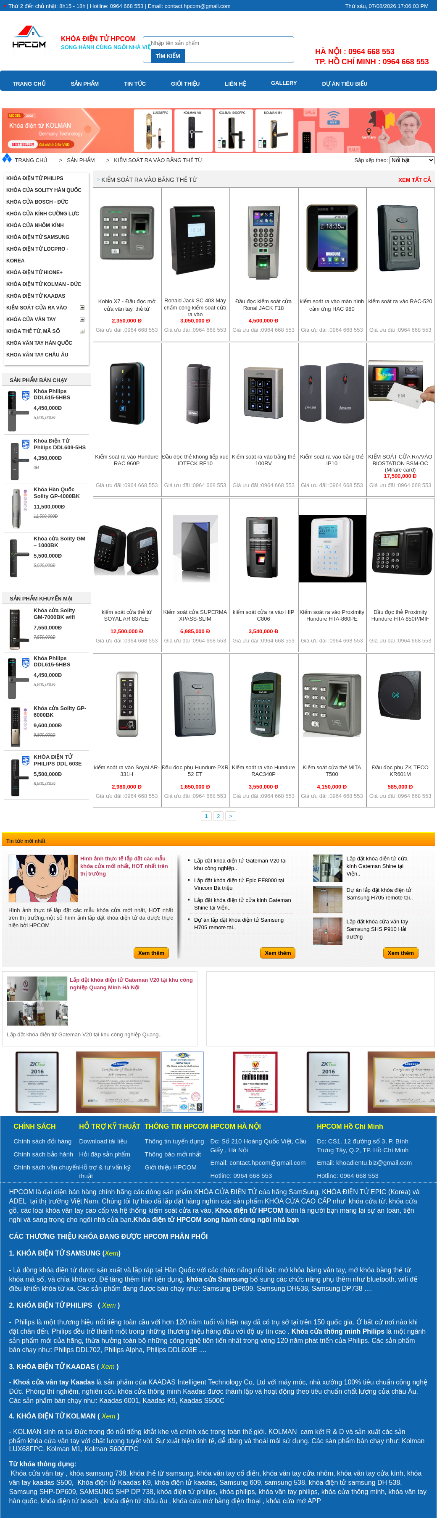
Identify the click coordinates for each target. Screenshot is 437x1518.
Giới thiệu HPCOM (171, 1167)
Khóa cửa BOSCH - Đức (37, 202)
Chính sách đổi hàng (42, 1141)
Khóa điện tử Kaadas (35, 296)
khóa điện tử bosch (69, 1501)
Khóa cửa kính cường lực (42, 214)
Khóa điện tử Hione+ (34, 272)
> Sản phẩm (75, 160)
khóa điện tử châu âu (135, 1501)
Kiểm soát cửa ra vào (36, 308)
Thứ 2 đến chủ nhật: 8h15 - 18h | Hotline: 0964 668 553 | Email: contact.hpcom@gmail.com (119, 6)
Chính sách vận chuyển (46, 1167)
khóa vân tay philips (288, 1491)
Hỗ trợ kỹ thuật (109, 1126)
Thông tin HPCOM (176, 1126)
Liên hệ (235, 84)
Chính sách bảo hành (43, 1154)
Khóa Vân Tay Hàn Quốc (39, 343)
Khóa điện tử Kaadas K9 (114, 1482)
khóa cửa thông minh (353, 1491)
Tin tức (135, 84)
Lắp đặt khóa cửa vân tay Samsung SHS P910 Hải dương (377, 929)
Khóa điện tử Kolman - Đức (44, 284)
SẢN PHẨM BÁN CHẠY (38, 380)
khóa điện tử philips (186, 1491)
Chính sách (34, 1126)
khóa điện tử (328, 1482)
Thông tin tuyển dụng (174, 1141)
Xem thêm (151, 953)
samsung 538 (285, 1482)
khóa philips (237, 1491)
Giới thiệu (185, 84)
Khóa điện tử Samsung (37, 237)
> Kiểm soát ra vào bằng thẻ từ (152, 160)
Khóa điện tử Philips (34, 178)
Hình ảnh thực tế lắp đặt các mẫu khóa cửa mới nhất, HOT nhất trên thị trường (124, 866)
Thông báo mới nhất (173, 1154)
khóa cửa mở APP (293, 1501)
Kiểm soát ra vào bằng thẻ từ (149, 179)
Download (29, 99)
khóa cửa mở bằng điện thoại (217, 1501)
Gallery (284, 83)
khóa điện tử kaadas (185, 1482)
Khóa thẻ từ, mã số (33, 331)
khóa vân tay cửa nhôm (298, 1473)
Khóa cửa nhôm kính (35, 225)
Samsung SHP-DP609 (42, 1491)
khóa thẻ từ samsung (161, 1473)
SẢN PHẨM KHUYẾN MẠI (41, 598)
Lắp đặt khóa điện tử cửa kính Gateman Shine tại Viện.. (377, 866)
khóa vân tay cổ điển (228, 1473)
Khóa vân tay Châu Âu (37, 355)
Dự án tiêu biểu (345, 84)
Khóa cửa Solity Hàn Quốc (44, 190)
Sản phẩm (85, 84)
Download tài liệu (103, 1141)
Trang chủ (29, 84)
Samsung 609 (240, 1482)
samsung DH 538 (374, 1482)
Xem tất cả (414, 180)
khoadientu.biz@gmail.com (374, 1162)
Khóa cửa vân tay (31, 319)
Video (79, 99)
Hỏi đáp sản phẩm (104, 1154)
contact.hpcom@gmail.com (267, 1162)
